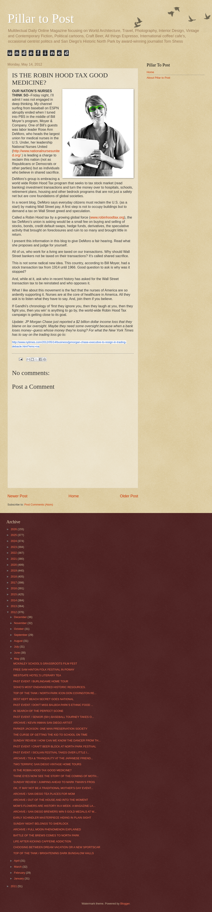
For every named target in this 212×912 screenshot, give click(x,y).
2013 (14, 606)
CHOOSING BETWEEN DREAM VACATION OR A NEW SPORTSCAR (56, 847)
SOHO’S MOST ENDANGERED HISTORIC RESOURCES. (49, 687)
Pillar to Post (40, 18)
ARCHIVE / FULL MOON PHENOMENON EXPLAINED (47, 829)
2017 (14, 582)
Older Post (129, 496)
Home (74, 496)
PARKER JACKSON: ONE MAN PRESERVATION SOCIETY (50, 728)
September (21, 634)
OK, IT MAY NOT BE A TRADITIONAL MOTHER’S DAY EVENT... (53, 788)
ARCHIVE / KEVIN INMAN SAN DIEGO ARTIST (42, 722)
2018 (14, 576)
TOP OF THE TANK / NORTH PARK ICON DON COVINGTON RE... (55, 693)
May (17, 658)
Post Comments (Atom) (38, 504)
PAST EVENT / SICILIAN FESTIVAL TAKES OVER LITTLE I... (51, 752)
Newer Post (17, 496)
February (20, 872)
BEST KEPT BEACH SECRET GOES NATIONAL (43, 699)
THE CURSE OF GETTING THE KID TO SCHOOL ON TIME (50, 734)
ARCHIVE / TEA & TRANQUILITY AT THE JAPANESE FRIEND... (53, 758)
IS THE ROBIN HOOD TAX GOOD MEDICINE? (42, 770)
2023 (14, 547)
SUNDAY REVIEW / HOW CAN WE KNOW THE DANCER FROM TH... (57, 740)
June (17, 652)
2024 (14, 541)
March (18, 866)
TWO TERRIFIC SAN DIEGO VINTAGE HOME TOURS (47, 764)
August (18, 640)
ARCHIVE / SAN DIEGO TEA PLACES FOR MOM (44, 793)
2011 (14, 886)
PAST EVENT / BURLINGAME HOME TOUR (40, 681)
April (17, 860)
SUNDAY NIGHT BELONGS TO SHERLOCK (40, 823)
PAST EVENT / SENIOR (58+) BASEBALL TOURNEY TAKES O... (53, 716)
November (20, 623)
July (16, 646)
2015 (14, 594)
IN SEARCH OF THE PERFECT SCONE (38, 710)
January (19, 878)
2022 (14, 552)
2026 (14, 529)
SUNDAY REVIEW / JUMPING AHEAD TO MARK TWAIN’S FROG (54, 782)
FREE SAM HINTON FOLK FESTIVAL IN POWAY (43, 669)
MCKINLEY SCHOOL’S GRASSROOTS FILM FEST (45, 663)
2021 (14, 558)
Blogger (125, 903)
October (19, 628)
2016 (14, 588)
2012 (14, 612)
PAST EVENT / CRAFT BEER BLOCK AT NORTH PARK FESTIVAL (54, 746)
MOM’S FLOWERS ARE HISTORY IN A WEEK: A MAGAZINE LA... (54, 805)
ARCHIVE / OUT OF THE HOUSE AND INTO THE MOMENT (50, 799)
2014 (14, 600)
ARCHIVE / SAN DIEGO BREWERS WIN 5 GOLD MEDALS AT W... (54, 811)
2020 (14, 564)
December (20, 617)
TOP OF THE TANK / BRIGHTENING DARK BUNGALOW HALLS (53, 853)
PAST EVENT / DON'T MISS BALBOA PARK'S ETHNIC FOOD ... (53, 704)
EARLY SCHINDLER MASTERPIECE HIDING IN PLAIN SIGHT (52, 817)
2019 (14, 570)
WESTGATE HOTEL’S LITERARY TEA (37, 675)
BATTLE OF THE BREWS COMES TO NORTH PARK (46, 835)
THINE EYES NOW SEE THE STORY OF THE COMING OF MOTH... (56, 776)
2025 (14, 535)
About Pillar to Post (158, 77)
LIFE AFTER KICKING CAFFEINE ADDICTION (42, 841)
